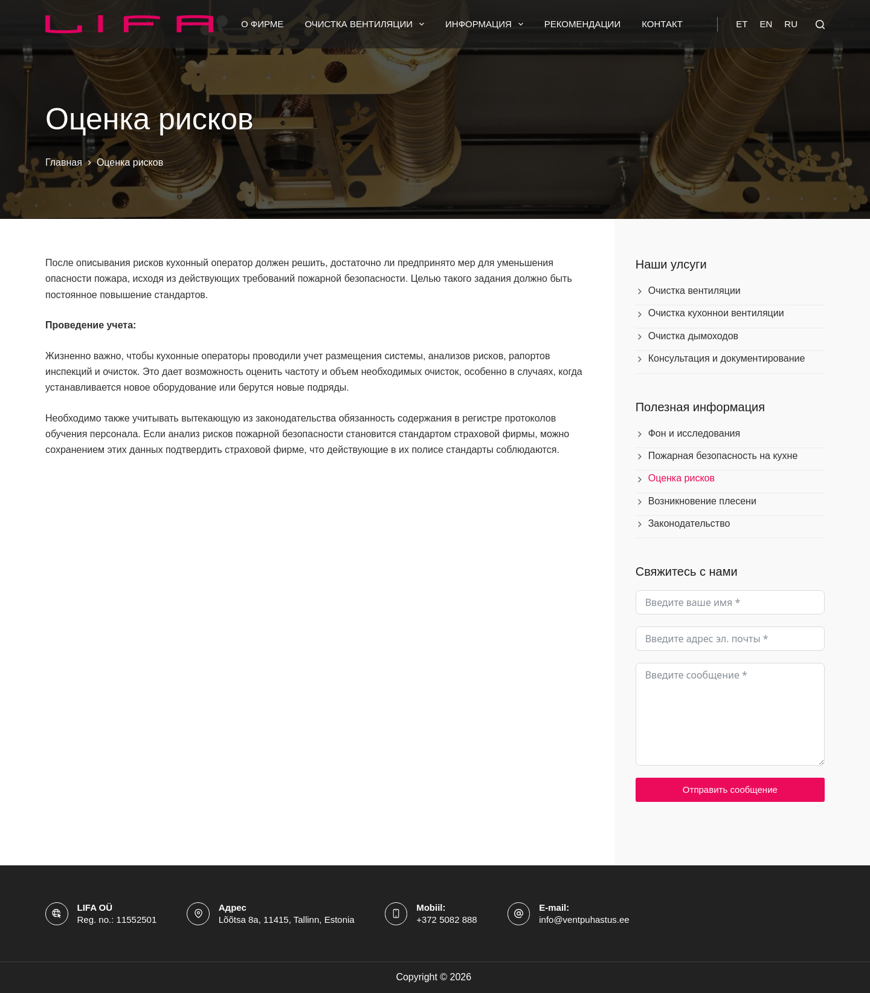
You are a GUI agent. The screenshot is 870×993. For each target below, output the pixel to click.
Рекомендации (582, 24)
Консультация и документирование (726, 358)
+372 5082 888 (446, 919)
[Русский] (791, 24)
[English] (765, 24)
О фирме (262, 24)
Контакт (662, 24)
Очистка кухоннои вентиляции (716, 313)
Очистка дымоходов (693, 336)
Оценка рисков (681, 478)
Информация (486, 24)
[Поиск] (820, 24)
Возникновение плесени (702, 501)
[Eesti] (741, 24)
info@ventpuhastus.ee (584, 919)
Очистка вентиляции (366, 24)
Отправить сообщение (730, 789)
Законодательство (689, 523)
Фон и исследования (694, 433)
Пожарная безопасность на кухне (723, 456)
